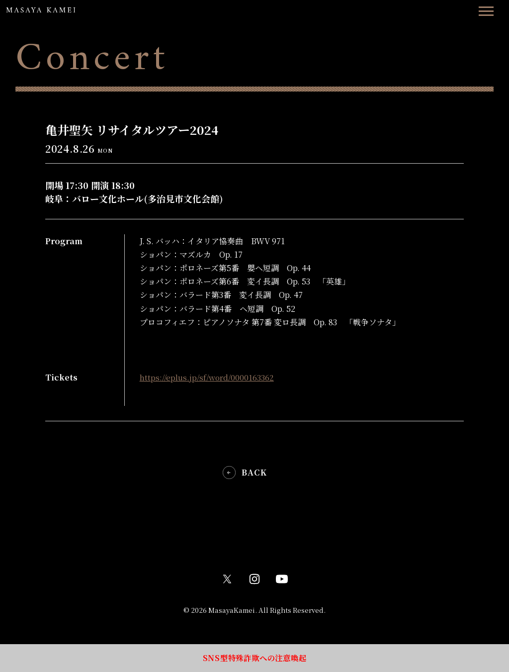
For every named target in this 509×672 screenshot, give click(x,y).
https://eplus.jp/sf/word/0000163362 (208, 377)
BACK (254, 473)
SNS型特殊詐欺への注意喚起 (254, 657)
